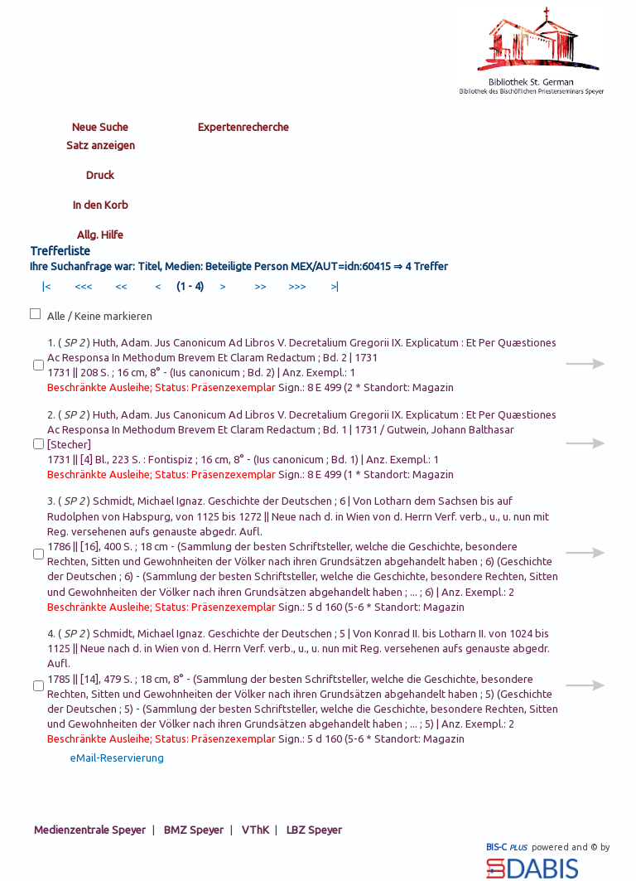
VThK (255, 829)
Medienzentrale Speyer (90, 829)
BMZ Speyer (194, 829)
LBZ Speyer (314, 829)
